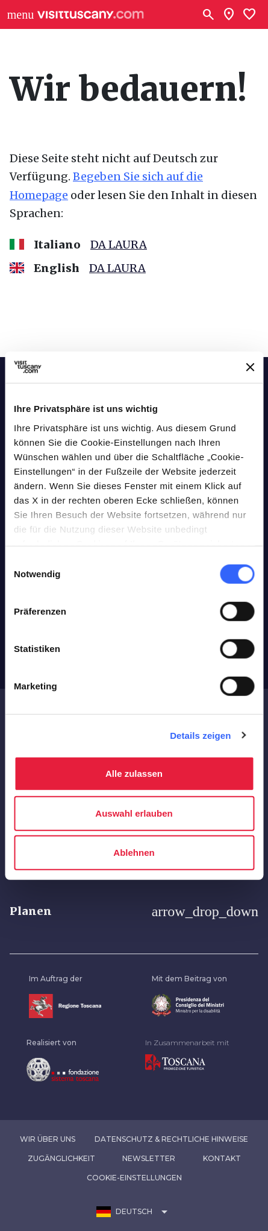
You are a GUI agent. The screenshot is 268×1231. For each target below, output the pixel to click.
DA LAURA (118, 245)
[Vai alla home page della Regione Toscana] (65, 1005)
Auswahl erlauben (133, 813)
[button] (134, 911)
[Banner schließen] (250, 367)
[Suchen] (208, 14)
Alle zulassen (134, 773)
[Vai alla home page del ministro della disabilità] (188, 1004)
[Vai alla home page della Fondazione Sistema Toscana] (62, 1069)
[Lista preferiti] (249, 14)
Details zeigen (200, 735)
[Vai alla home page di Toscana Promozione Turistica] (175, 1062)
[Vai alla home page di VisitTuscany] (90, 14)
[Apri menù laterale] (20, 14)
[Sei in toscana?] (229, 14)
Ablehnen (133, 852)
